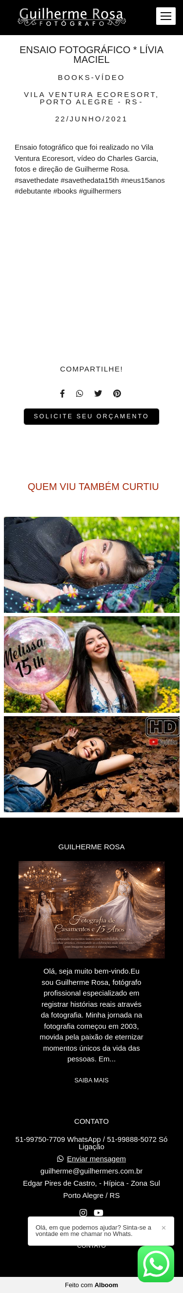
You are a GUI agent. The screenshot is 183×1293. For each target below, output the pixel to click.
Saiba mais (91, 1080)
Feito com (91, 1285)
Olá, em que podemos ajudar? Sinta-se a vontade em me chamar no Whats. (93, 1230)
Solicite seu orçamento (91, 416)
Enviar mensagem (96, 1158)
